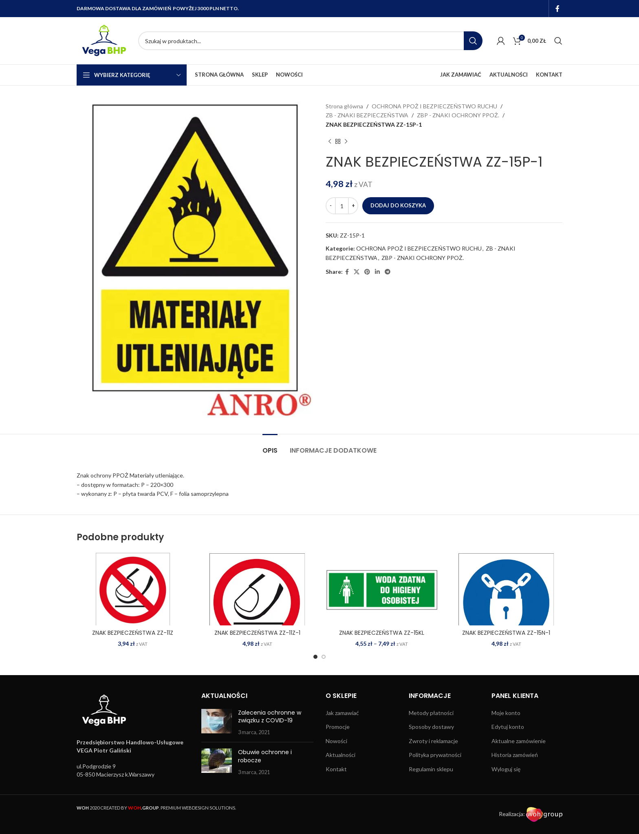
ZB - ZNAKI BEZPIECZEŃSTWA (367, 115)
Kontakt (336, 769)
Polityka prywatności (435, 754)
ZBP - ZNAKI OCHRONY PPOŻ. (458, 115)
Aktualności (340, 754)
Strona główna (344, 106)
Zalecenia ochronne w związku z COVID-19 (269, 717)
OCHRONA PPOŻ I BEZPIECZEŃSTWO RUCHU (434, 106)
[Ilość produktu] (342, 205)
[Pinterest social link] (367, 271)
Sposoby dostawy (431, 726)
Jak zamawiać (342, 712)
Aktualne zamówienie (518, 740)
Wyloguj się (505, 769)
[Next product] (346, 141)
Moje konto (505, 712)
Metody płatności (431, 712)
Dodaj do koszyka (398, 205)
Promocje (338, 726)
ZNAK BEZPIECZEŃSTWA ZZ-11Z (132, 633)
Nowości (336, 740)
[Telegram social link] (387, 271)
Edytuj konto (507, 726)
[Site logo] (103, 40)
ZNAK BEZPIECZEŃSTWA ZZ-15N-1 (506, 633)
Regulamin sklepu (431, 769)
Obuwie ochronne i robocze (265, 756)
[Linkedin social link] (377, 271)
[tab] (270, 446)
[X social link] (356, 271)
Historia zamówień (514, 754)
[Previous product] (330, 141)
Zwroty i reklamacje (433, 740)
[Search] (310, 40)
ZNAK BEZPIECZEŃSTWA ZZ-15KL (381, 633)
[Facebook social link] (557, 8)
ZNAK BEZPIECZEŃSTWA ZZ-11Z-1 (257, 633)
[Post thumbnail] (216, 722)
